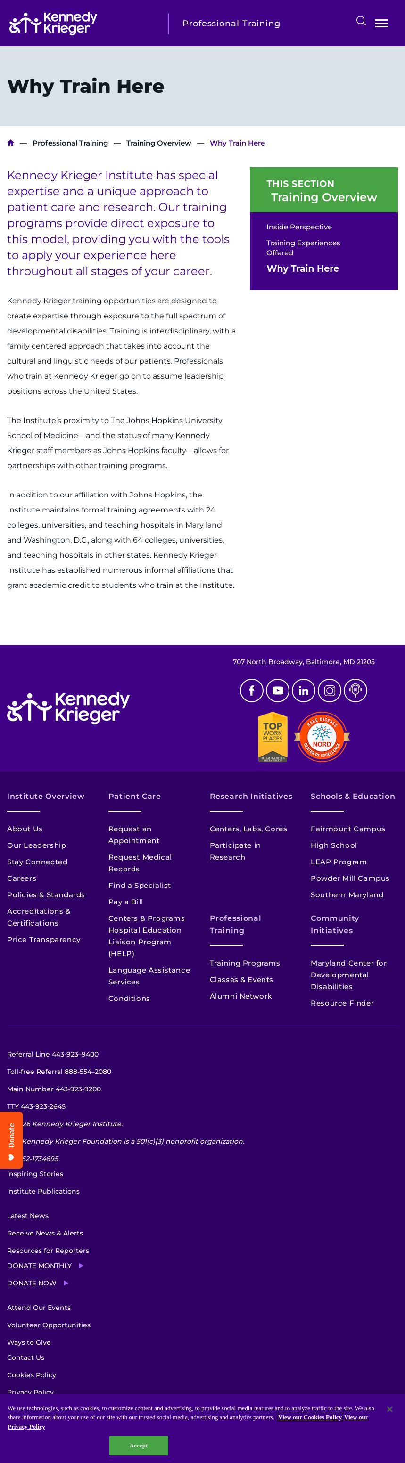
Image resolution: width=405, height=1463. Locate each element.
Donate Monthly (39, 1265)
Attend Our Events (39, 1307)
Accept (139, 1445)
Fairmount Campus (348, 828)
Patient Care (134, 796)
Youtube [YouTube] (277, 690)
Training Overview (158, 142)
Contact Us (25, 1357)
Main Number (54, 1089)
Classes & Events (242, 979)
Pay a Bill (125, 901)
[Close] (390, 1409)
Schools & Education (353, 796)
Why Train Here (302, 269)
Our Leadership (36, 845)
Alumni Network (241, 996)
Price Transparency (44, 939)
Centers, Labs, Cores (249, 828)
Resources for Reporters (48, 1250)
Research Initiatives (251, 796)
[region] (202, 1428)
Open (381, 25)
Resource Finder (342, 1003)
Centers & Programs (146, 918)
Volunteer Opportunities (49, 1325)
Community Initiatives (335, 924)
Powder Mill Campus (350, 878)
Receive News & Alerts (45, 1233)
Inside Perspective (299, 226)
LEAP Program (339, 861)
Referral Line (53, 1054)
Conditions (129, 998)
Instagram (329, 690)
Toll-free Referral (59, 1071)
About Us (25, 828)
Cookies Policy (31, 1375)
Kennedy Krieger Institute (10, 142)
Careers (21, 878)
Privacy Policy (30, 1392)
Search (361, 20)
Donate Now (32, 1283)
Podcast (355, 690)
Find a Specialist (139, 885)
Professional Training (70, 142)
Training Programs (245, 963)
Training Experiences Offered (303, 247)
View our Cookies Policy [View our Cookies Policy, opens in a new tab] (310, 1417)
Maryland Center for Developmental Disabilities (349, 975)
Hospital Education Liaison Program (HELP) (145, 942)
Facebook (252, 690)
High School (334, 845)
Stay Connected (37, 861)
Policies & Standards (46, 894)
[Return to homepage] (81, 23)
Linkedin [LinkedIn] (303, 690)
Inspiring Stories (35, 1174)
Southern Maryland (347, 894)
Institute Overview (46, 796)
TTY (36, 1106)
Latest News (28, 1215)
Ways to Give (29, 1342)
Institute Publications (43, 1191)
